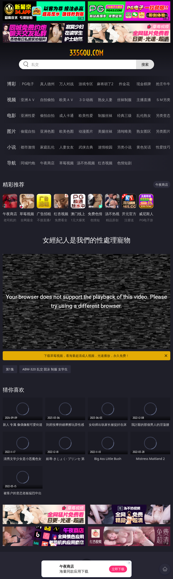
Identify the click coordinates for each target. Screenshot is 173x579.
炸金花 (124, 83)
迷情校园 (105, 147)
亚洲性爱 (28, 115)
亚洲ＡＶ (28, 99)
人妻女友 (66, 147)
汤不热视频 (86, 162)
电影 (11, 115)
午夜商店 (47, 162)
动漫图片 (86, 131)
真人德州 (47, 83)
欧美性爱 (86, 115)
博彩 (11, 84)
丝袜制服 (124, 99)
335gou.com (86, 52)
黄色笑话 (144, 147)
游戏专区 (86, 83)
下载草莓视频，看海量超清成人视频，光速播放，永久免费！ (106, 355)
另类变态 (163, 115)
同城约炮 (28, 162)
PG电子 (28, 83)
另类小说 (124, 147)
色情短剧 (124, 162)
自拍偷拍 (47, 99)
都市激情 (28, 147)
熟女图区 (144, 131)
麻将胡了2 (105, 83)
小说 (11, 147)
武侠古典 (86, 147)
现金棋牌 (144, 83)
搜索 (145, 64)
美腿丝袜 (105, 131)
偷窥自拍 (28, 131)
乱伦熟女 (144, 115)
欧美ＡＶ (66, 99)
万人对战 (66, 83)
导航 (11, 163)
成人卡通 (66, 115)
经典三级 (124, 115)
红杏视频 (105, 162)
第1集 (10, 369)
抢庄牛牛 (163, 83)
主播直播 (144, 99)
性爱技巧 (163, 147)
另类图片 (163, 131)
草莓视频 (66, 162)
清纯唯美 (124, 131)
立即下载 (118, 569)
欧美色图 (66, 131)
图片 (11, 131)
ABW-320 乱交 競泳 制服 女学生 (45, 369)
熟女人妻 (105, 99)
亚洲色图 (47, 131)
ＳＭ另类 (163, 99)
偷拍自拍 (47, 115)
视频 (11, 99)
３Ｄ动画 (86, 99)
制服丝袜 (105, 115)
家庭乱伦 (47, 147)
